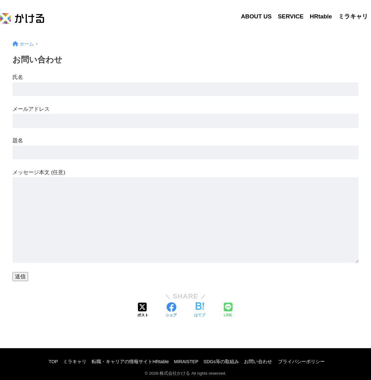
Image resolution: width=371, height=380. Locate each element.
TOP (53, 361)
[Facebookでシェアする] (171, 310)
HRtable (321, 16)
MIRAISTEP (186, 361)
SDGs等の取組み (221, 361)
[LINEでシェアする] (228, 310)
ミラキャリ (353, 16)
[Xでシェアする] (143, 310)
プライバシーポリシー (301, 361)
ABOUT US (256, 16)
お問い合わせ (258, 361)
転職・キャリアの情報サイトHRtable (130, 361)
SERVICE (291, 16)
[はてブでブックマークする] (199, 310)
